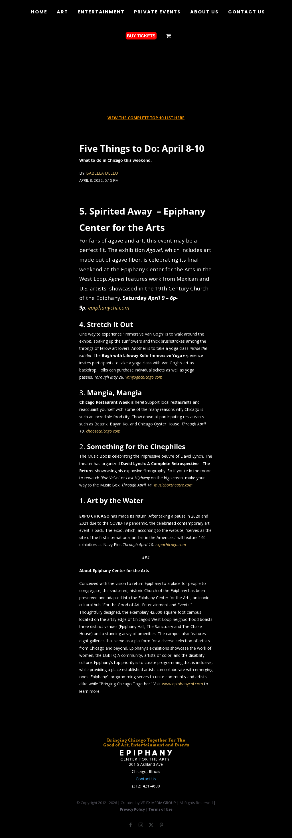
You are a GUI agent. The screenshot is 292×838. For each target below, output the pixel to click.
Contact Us (146, 779)
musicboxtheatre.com (173, 485)
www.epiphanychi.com (182, 683)
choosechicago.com (103, 431)
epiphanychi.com (108, 307)
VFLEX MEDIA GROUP (158, 802)
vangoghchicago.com (143, 377)
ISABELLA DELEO (102, 173)
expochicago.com (170, 544)
